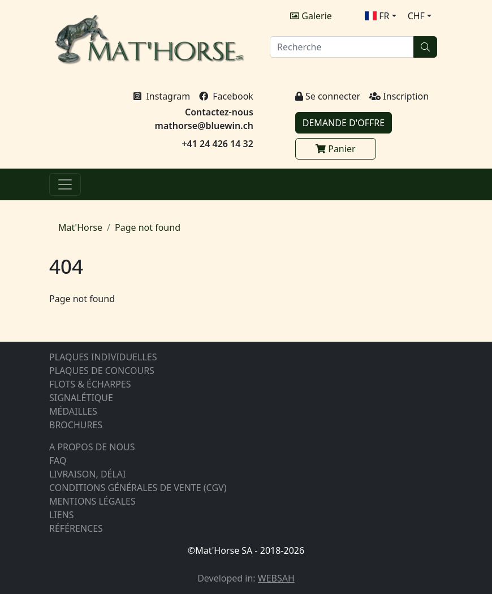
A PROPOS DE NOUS (92, 447)
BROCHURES (75, 425)
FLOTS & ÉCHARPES (90, 384)
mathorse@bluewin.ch (204, 125)
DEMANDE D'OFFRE (344, 123)
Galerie (311, 16)
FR (377, 16)
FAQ (57, 460)
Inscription (399, 96)
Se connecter (327, 96)
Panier (335, 149)
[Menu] (65, 184)
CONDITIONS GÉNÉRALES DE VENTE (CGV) (137, 487)
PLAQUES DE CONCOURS (101, 370)
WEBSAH (276, 578)
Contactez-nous (219, 112)
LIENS (61, 515)
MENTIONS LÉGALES (92, 501)
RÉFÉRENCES (76, 528)
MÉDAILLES (73, 411)
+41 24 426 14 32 (217, 143)
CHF (416, 16)
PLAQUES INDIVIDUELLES (103, 357)
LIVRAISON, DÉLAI (87, 474)
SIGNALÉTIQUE (81, 397)
